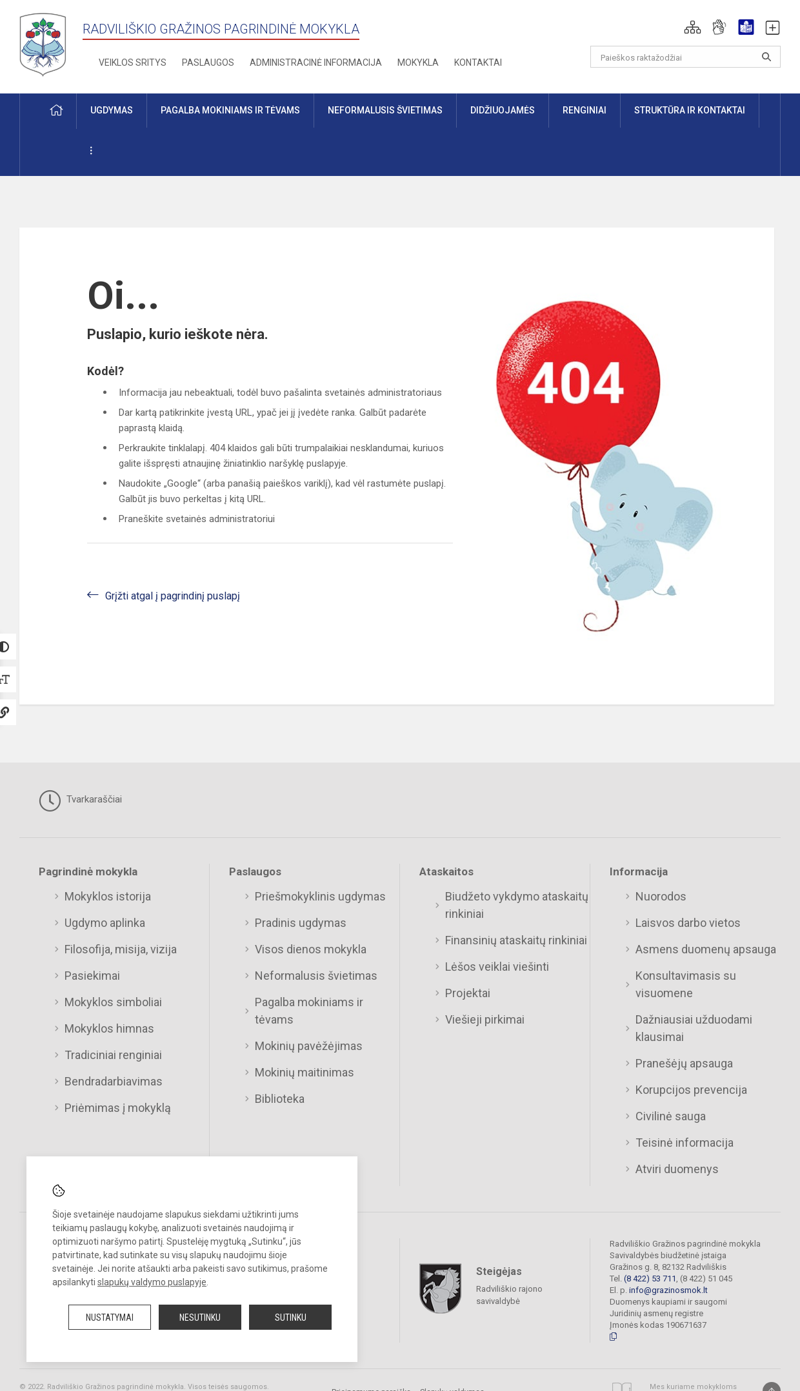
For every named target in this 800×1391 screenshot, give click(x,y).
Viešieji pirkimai (485, 1019)
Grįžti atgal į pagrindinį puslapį (172, 596)
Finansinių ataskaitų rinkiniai (516, 940)
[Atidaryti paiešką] (766, 56)
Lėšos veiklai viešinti (497, 966)
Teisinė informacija (684, 1142)
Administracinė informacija (316, 62)
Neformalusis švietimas (316, 975)
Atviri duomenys (677, 1169)
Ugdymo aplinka (105, 922)
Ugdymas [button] (111, 110)
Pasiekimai (92, 975)
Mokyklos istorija (108, 896)
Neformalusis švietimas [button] (385, 110)
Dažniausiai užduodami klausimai (693, 1028)
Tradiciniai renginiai (113, 1055)
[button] (692, 27)
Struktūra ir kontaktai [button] (689, 110)
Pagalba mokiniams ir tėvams (309, 1010)
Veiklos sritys (132, 62)
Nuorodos (660, 896)
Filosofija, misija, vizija (121, 949)
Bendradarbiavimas (114, 1081)
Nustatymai (110, 1317)
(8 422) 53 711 (650, 1278)
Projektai (467, 993)
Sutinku (290, 1317)
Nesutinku (200, 1317)
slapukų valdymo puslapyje (151, 1282)
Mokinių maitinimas (304, 1072)
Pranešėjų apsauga (684, 1063)
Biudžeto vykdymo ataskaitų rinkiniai (516, 905)
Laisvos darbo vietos (688, 922)
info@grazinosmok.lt (668, 1290)
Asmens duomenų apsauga (705, 949)
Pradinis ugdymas (300, 922)
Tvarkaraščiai (80, 801)
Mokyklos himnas (109, 1028)
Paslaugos (208, 62)
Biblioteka (280, 1098)
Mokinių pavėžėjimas (309, 1046)
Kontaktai (478, 62)
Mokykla (418, 62)
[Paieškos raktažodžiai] (685, 57)
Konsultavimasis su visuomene (685, 984)
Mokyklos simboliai (113, 1002)
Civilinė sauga (670, 1116)
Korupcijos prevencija (691, 1089)
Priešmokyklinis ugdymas (320, 896)
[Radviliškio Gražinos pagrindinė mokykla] (47, 44)
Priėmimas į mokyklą (118, 1107)
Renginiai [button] (584, 110)
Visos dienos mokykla (310, 949)
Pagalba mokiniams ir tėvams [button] (230, 110)
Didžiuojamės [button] (502, 110)
